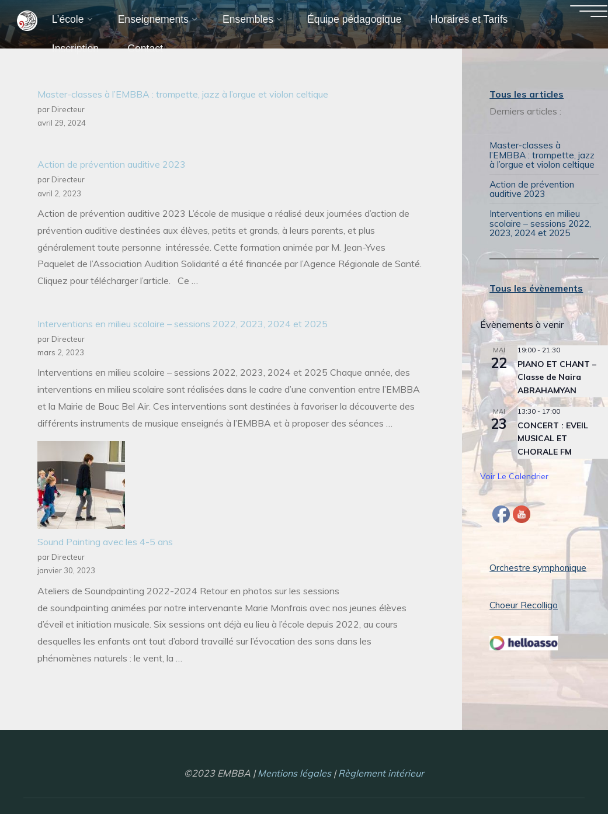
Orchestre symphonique (539, 564)
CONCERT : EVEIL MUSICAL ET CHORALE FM (552, 435)
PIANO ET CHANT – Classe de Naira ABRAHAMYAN (556, 374)
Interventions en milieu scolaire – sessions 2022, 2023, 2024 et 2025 (182, 324)
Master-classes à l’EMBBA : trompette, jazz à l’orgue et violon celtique (182, 94)
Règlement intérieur (381, 770)
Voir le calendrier (514, 474)
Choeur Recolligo (524, 602)
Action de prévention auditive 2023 (111, 165)
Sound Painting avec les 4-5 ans (105, 542)
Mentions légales (294, 770)
